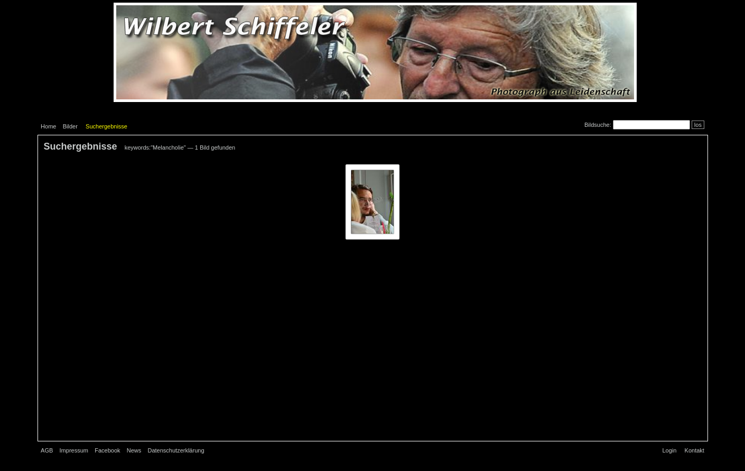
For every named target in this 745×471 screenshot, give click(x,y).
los (698, 125)
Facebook (107, 450)
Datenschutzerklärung (176, 450)
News (134, 450)
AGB (47, 450)
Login (669, 450)
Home (48, 126)
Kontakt (694, 450)
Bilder (70, 126)
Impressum (74, 450)
